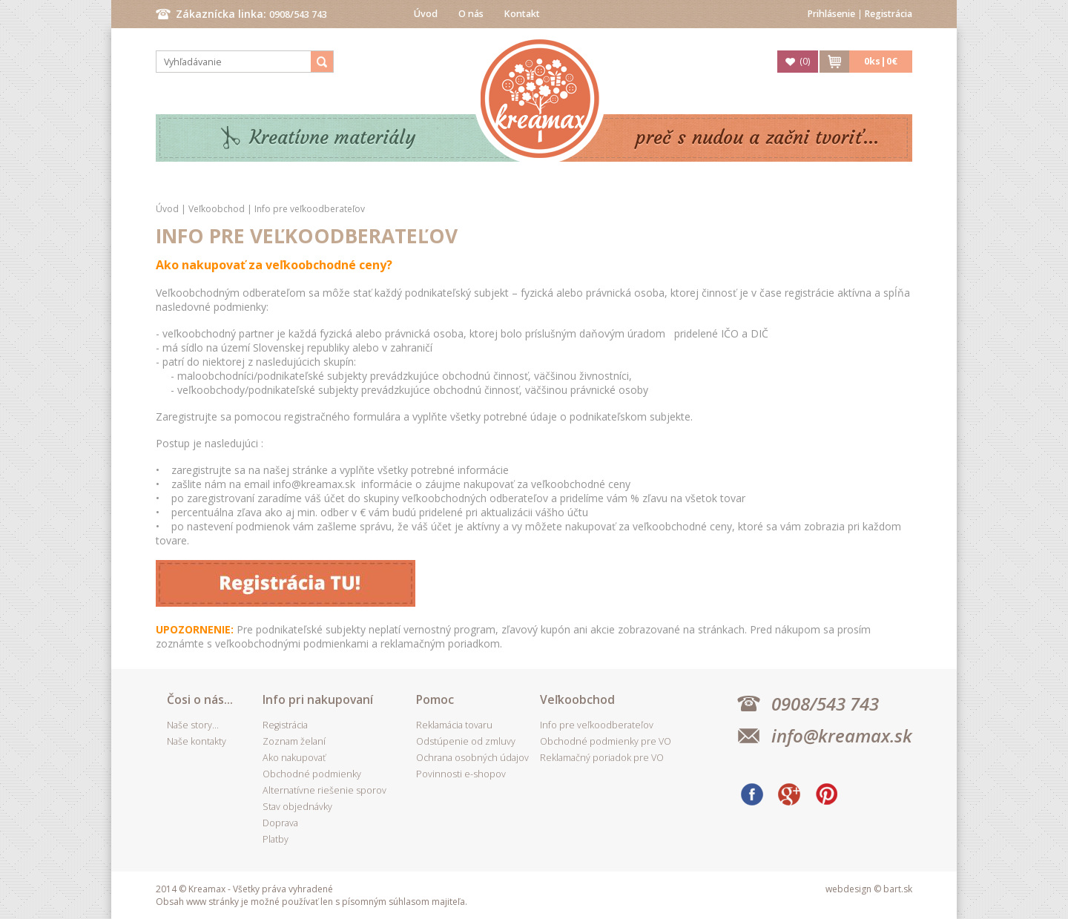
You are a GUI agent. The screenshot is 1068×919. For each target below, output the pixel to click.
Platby (276, 839)
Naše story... (193, 725)
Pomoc (435, 699)
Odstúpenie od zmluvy (465, 741)
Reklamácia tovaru (454, 725)
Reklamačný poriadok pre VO (602, 757)
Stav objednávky (297, 806)
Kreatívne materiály (332, 137)
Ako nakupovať (294, 757)
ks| (880, 61)
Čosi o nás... (200, 699)
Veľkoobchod (216, 208)
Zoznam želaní (294, 741)
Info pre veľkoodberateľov (309, 208)
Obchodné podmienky (312, 774)
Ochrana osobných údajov (472, 757)
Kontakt (522, 13)
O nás (471, 13)
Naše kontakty (196, 741)
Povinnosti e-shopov (461, 774)
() (805, 61)
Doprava (280, 823)
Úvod (426, 13)
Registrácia (888, 13)
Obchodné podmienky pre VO (605, 741)
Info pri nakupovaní (318, 699)
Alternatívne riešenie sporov (324, 790)
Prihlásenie (831, 13)
